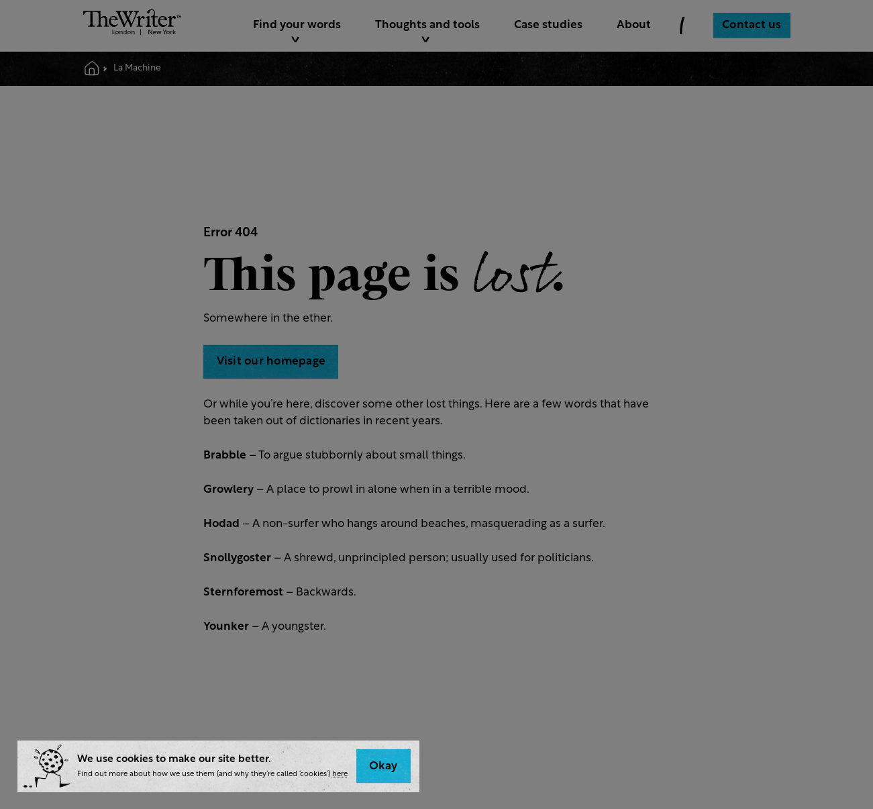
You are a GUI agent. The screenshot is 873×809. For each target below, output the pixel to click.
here (340, 774)
